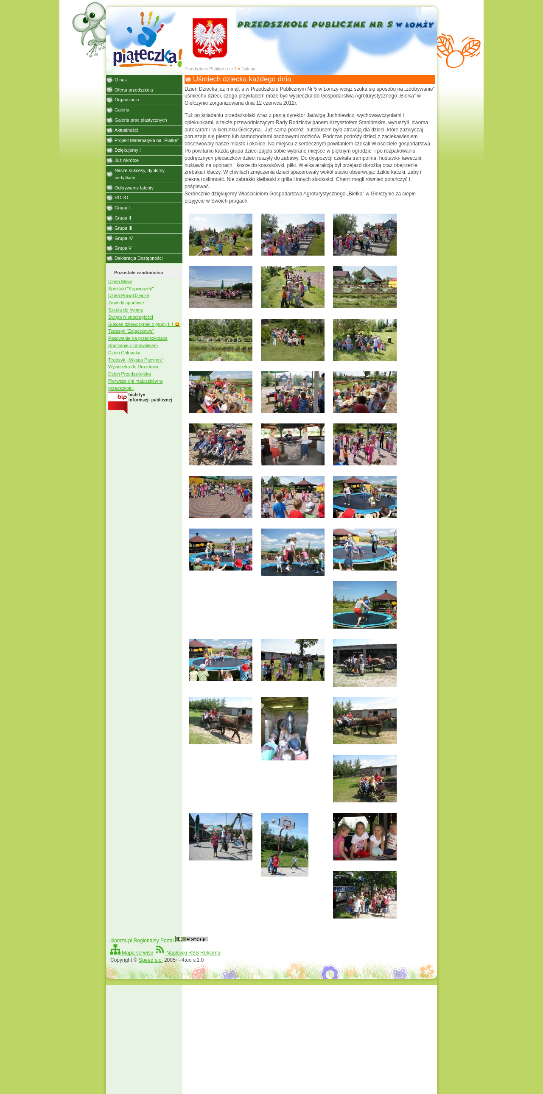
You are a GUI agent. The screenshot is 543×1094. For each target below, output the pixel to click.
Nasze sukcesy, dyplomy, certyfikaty (140, 174)
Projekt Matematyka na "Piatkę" (147, 140)
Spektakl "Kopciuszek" (131, 288)
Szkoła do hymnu (125, 309)
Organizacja (127, 99)
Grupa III (123, 228)
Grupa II (123, 217)
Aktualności (126, 130)
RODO (121, 197)
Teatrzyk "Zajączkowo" (131, 331)
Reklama (210, 953)
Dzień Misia (120, 281)
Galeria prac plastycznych (141, 119)
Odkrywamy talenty (134, 187)
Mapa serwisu (131, 953)
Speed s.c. (151, 960)
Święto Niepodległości (130, 317)
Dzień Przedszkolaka (129, 373)
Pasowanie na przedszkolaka (138, 338)
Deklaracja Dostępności (138, 258)
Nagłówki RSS (177, 953)
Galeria (248, 69)
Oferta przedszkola (134, 89)
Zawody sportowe (126, 302)
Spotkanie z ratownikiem (133, 345)
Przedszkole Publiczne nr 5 (211, 69)
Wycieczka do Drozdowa (133, 366)
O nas (121, 79)
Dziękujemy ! (128, 150)
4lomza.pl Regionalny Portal (159, 941)
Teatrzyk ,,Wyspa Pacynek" (135, 359)
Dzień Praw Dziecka (128, 295)
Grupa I (122, 207)
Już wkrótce (127, 160)
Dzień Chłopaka (124, 352)
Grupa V (123, 248)
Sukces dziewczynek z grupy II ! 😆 (144, 324)
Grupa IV (124, 238)
